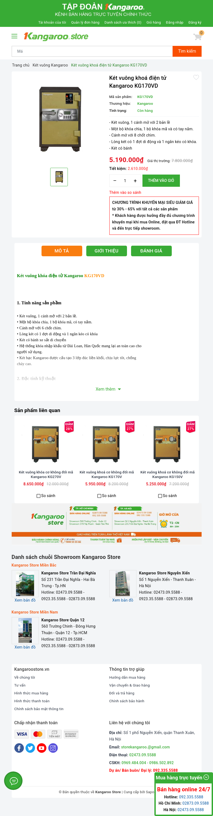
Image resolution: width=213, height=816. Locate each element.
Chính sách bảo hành (127, 713)
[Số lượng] (125, 181)
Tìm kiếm (187, 51)
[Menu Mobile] (15, 35)
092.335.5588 (191, 797)
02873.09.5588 (195, 803)
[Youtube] (41, 761)
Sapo (150, 805)
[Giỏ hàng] (197, 37)
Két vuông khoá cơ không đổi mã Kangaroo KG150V (167, 487)
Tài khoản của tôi (52, 22)
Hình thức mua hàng (32, 706)
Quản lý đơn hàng (85, 22)
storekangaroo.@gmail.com (145, 760)
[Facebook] (19, 761)
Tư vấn (20, 698)
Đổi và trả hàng (122, 706)
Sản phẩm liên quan (38, 410)
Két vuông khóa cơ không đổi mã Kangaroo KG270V (46, 487)
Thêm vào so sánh (125, 192)
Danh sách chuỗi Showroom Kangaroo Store (66, 570)
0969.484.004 (134, 775)
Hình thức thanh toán (32, 713)
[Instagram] (53, 761)
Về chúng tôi (25, 690)
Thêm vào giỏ (161, 180)
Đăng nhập (174, 22)
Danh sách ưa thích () (122, 22)
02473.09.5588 (142, 768)
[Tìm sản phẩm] (92, 51)
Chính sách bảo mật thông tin (40, 721)
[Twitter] (30, 761)
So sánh (48, 508)
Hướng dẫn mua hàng (128, 690)
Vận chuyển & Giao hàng (130, 698)
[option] (59, 119)
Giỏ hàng (154, 22)
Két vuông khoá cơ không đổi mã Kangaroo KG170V (106, 487)
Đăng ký (195, 22)
